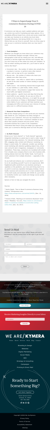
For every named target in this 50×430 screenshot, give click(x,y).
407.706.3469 (25, 399)
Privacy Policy (24, 418)
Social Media (25, 355)
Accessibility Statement (24, 424)
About (16, 340)
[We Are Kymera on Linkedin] (23, 403)
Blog (32, 340)
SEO (25, 358)
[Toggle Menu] (47, 3)
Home (11, 340)
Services (22, 340)
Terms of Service (24, 421)
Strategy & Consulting (25, 361)
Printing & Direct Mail (25, 367)
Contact (38, 340)
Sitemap (25, 428)
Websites (25, 349)
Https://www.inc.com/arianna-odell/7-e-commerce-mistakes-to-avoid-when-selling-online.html (23, 202)
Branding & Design (25, 345)
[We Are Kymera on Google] (28, 403)
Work (28, 340)
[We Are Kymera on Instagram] (26, 403)
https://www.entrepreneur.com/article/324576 (19, 193)
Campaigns (25, 364)
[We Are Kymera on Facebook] (21, 403)
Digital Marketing (25, 352)
